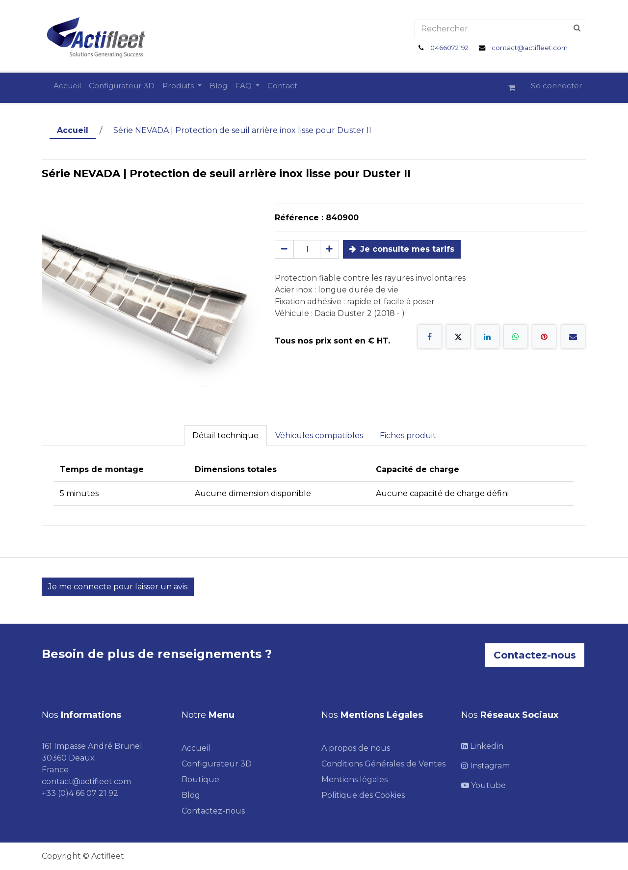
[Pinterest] (544, 336)
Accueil (72, 130)
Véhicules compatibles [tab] (319, 435)
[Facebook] (430, 336)
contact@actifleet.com (530, 48)
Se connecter (556, 85)
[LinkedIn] (487, 336)
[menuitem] (67, 86)
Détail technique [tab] (225, 435)
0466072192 (449, 48)
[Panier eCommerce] (515, 88)
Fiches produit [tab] (408, 435)
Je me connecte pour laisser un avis (117, 586)
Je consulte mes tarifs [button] (401, 249)
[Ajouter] (329, 249)
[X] (458, 336)
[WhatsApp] (515, 336)
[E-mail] (573, 336)
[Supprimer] (284, 249)
